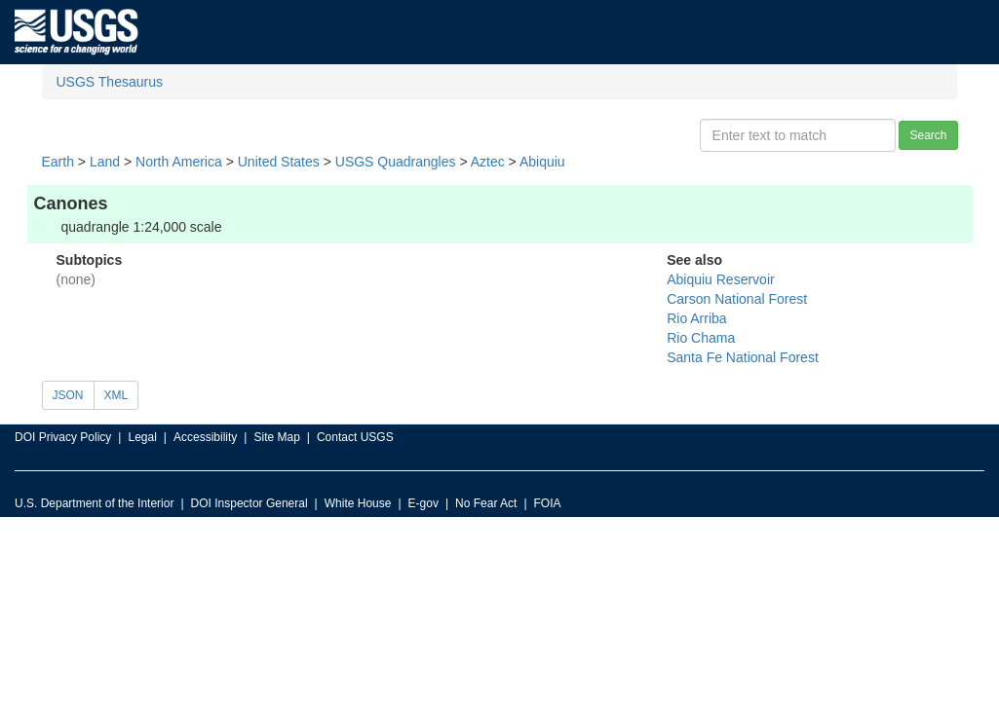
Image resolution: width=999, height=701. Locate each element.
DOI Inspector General (249, 503)
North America (178, 161)
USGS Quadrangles (395, 161)
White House (358, 503)
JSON (68, 395)
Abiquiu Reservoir (721, 279)
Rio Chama (701, 338)
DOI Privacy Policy (63, 437)
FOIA (547, 503)
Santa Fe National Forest (743, 357)
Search (927, 135)
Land (105, 161)
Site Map (276, 437)
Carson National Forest (737, 299)
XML (116, 395)
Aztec (488, 161)
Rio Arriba (696, 318)
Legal (142, 437)
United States (279, 161)
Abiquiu (542, 161)
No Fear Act (486, 503)
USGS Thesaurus (110, 82)
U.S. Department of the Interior (94, 503)
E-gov (423, 503)
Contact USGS (355, 437)
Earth (58, 161)
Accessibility (205, 437)
